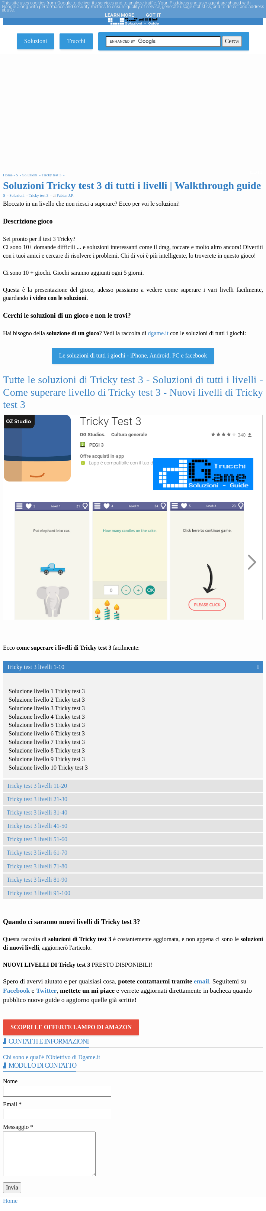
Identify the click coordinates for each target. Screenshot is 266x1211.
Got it (153, 15)
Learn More (119, 15)
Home (10, 1201)
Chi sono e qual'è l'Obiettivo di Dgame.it (51, 1057)
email (201, 981)
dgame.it (158, 333)
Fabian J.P (65, 195)
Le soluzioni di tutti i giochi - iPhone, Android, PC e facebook (133, 355)
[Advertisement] (133, 110)
